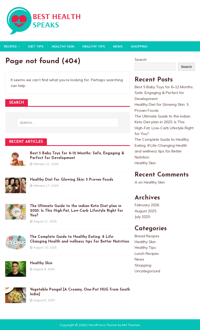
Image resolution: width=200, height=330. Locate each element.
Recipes (10, 46)
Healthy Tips (93, 46)
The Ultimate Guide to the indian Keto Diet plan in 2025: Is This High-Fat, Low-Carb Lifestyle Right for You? (76, 210)
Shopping (139, 46)
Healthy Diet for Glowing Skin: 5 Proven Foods (71, 180)
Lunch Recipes (147, 253)
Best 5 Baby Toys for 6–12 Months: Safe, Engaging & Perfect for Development (164, 93)
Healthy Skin (63, 46)
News (118, 46)
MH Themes (131, 325)
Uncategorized (147, 271)
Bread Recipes (147, 236)
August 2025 (145, 211)
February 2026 (147, 205)
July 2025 (142, 216)
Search (141, 59)
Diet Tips (35, 46)
